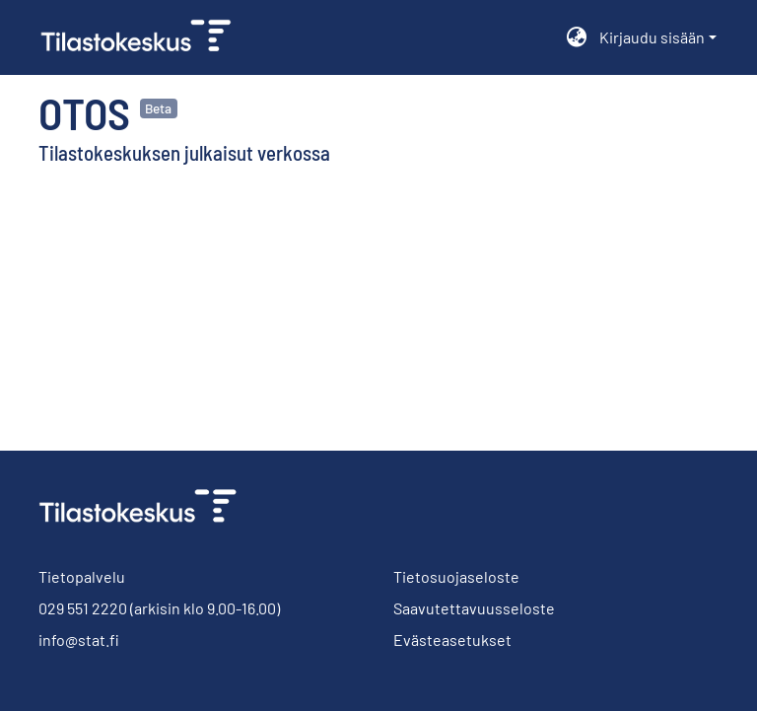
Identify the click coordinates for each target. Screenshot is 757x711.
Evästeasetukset (452, 639)
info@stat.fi (78, 639)
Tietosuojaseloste (456, 576)
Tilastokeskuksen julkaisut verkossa (184, 152)
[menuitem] (577, 37)
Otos (84, 112)
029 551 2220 (82, 608)
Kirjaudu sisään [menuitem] (652, 37)
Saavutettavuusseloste (474, 608)
